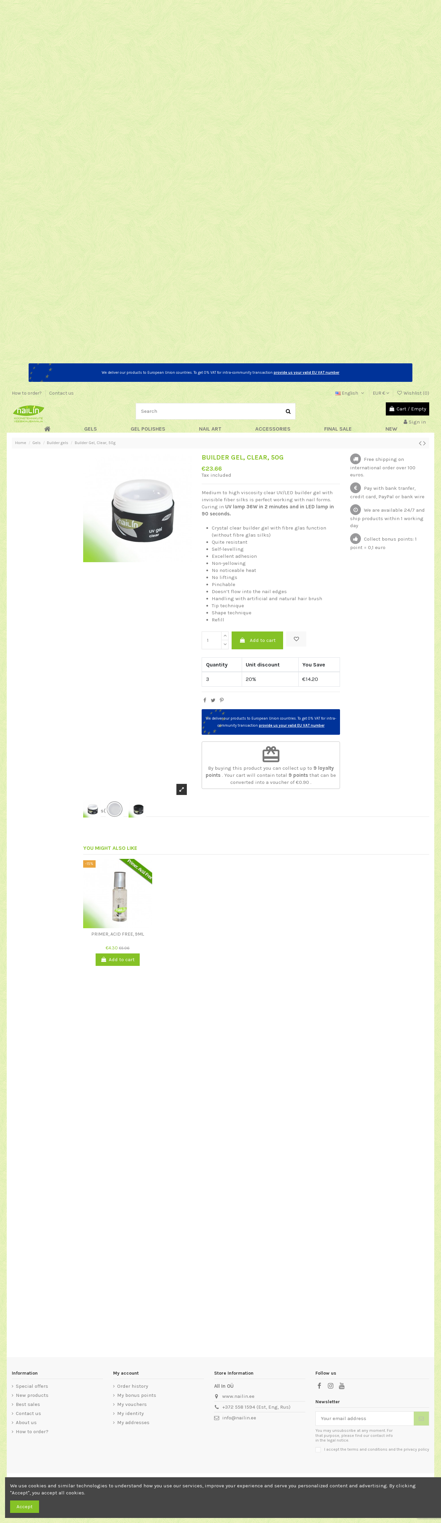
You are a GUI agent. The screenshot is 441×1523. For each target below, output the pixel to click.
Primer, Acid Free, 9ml (117, 934)
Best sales (28, 1404)
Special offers (32, 1386)
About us (26, 1422)
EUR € (381, 393)
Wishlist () (413, 393)
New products (32, 1395)
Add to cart (257, 640)
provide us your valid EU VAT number (306, 372)
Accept (24, 1506)
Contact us (61, 393)
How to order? (27, 393)
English (350, 393)
